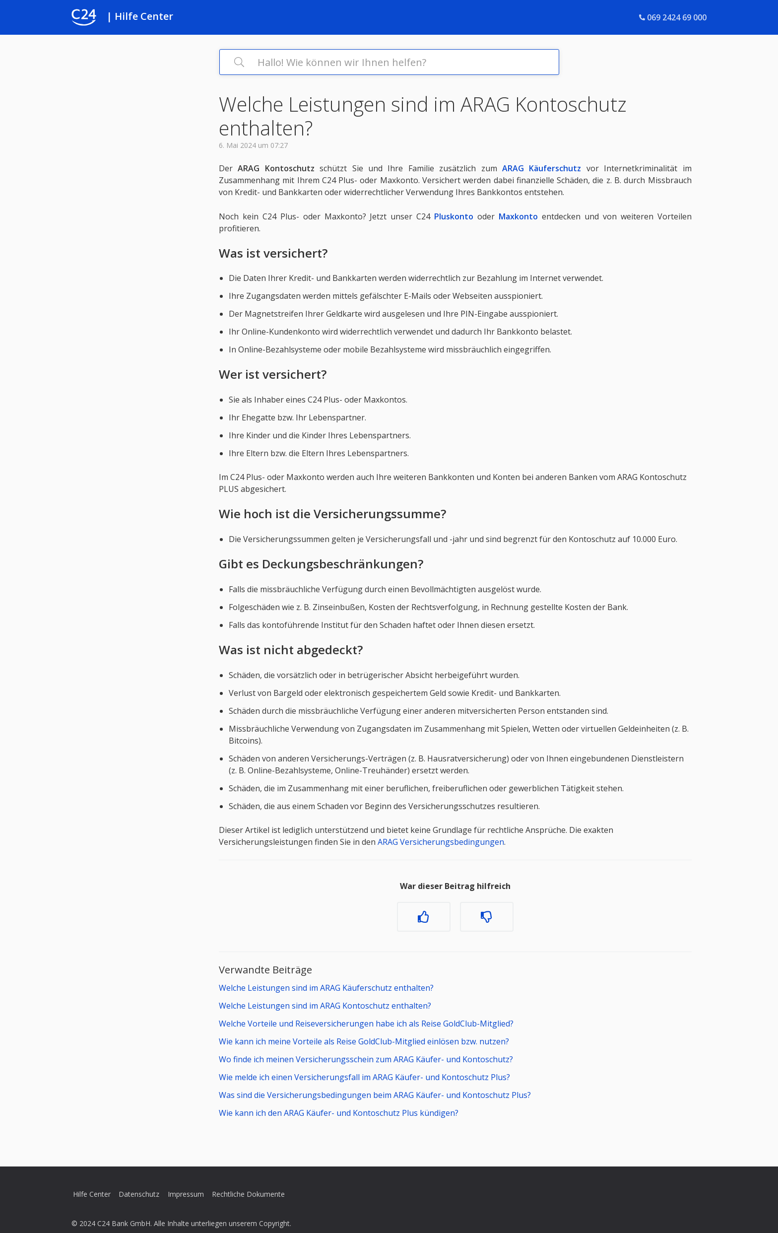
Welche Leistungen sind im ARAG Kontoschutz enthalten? (325, 1005)
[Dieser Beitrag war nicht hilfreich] (487, 917)
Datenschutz (139, 1194)
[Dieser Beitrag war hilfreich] (424, 917)
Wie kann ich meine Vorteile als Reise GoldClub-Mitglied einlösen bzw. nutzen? (364, 1041)
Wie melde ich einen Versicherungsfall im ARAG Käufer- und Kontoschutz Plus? (364, 1077)
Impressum (186, 1194)
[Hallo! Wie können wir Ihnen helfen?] (389, 62)
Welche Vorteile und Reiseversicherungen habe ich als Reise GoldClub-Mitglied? (366, 1023)
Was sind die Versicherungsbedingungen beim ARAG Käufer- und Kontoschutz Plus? (375, 1095)
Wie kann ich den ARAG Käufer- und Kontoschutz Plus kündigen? (338, 1112)
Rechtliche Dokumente (248, 1194)
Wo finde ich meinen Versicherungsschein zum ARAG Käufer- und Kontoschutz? (366, 1059)
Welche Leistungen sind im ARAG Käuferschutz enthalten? (326, 987)
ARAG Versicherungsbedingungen (441, 841)
